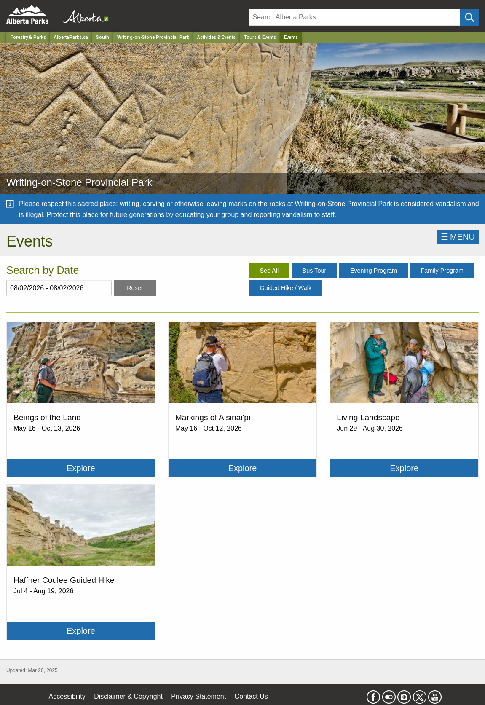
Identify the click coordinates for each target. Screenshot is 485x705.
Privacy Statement (198, 696)
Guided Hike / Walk (286, 287)
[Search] (354, 17)
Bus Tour (315, 270)
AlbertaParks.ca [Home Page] (71, 37)
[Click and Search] (469, 17)
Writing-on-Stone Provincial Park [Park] (153, 37)
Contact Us (251, 696)
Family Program (442, 270)
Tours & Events (260, 37)
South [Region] (102, 37)
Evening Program (373, 270)
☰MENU (458, 236)
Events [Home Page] (291, 37)
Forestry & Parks (28, 37)
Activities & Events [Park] (216, 37)
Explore (81, 468)
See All (269, 270)
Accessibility (67, 696)
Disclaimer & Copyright (128, 696)
